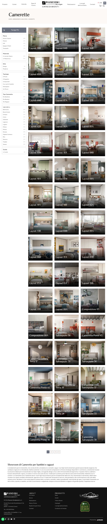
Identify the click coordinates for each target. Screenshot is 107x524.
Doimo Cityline (7, 38)
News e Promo (33, 503)
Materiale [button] (6, 53)
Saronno (5, 139)
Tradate (5, 142)
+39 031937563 (10, 509)
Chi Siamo (32, 495)
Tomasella (5, 48)
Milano (5, 127)
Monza (5, 129)
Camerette (31, 19)
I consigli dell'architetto (82, 4)
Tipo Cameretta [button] (8, 94)
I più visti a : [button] (6, 107)
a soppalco (6, 79)
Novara (5, 132)
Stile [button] (4, 64)
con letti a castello (8, 84)
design (5, 66)
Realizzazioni (71, 4)
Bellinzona (6, 109)
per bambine (6, 97)
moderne (5, 69)
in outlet (5, 152)
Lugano (5, 124)
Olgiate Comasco (7, 134)
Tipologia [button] (6, 74)
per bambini (6, 99)
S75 (4, 43)
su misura (5, 89)
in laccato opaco (7, 56)
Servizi (31, 498)
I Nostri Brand (58, 500)
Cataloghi (57, 503)
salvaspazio (6, 86)
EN (101, 3)
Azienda (23, 4)
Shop (56, 495)
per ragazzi (6, 102)
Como (4, 117)
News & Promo (33, 4)
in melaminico (7, 58)
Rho (4, 137)
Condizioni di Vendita (60, 508)
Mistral (5, 41)
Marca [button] (5, 36)
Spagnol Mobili (7, 46)
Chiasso (5, 114)
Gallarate (5, 119)
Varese (5, 144)
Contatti (92, 4)
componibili (6, 81)
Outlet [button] (5, 149)
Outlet (14, 4)
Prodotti (4, 4)
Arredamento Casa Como (20, 19)
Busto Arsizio (6, 112)
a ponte (5, 76)
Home (10, 19)
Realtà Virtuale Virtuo (35, 506)
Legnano (5, 122)
